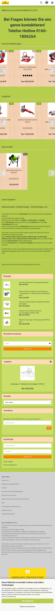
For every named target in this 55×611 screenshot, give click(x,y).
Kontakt (4, 488)
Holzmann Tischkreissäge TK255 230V (27, 68)
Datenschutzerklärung (9, 596)
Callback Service (7, 510)
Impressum (5, 480)
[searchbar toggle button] (41, 3)
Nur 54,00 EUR (27, 389)
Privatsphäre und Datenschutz (11, 506)
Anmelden (27, 349)
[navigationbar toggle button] (52, 3)
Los (49, 428)
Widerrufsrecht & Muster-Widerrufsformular (15, 499)
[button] (3, 70)
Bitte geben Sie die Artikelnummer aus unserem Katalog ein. (22, 419)
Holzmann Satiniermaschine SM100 (27, 121)
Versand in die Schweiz (9, 495)
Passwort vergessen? (10, 465)
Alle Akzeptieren (27, 601)
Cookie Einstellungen (8, 514)
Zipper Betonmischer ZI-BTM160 (14, 171)
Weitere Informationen (27, 606)
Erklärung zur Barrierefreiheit (10, 484)
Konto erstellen (8, 461)
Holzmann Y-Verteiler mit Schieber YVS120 (27, 384)
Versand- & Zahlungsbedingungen (12, 491)
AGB (3, 503)
